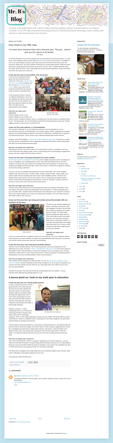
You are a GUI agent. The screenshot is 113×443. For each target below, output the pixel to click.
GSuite (81, 206)
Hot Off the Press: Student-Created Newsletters (95, 125)
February (83, 183)
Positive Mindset (83, 215)
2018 (80, 166)
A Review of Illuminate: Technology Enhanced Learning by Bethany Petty (95, 98)
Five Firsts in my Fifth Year (88, 176)
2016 (80, 189)
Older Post (67, 419)
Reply (15, 385)
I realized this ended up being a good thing (41, 139)
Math (80, 210)
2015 (80, 191)
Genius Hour (82, 201)
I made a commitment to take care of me (43, 249)
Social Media (82, 221)
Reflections (16, 364)
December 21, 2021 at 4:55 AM (29, 376)
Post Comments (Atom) (23, 422)
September (84, 168)
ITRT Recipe (82, 208)
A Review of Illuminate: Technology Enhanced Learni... (90, 179)
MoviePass (42, 60)
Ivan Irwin (17, 376)
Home (40, 419)
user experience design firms (22, 382)
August (83, 171)
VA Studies (82, 226)
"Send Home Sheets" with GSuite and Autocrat (95, 83)
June (82, 174)
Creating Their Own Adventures (88, 45)
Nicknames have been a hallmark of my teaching (24, 160)
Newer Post (12, 419)
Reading (81, 217)
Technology (82, 223)
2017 (80, 186)
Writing (81, 228)
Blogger (64, 433)
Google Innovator (84, 204)
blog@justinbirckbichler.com (85, 158)
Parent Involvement (84, 212)
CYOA (80, 199)
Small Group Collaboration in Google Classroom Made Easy (95, 139)
